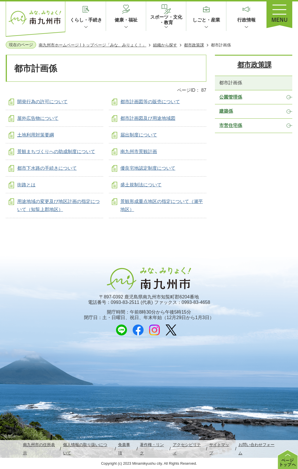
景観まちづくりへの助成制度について (56, 151)
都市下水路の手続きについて (47, 168)
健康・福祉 (126, 19)
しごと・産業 (206, 19)
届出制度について (138, 134)
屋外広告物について (37, 118)
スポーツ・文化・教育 (166, 20)
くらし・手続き (86, 19)
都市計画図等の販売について (150, 101)
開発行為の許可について (42, 101)
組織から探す (165, 45)
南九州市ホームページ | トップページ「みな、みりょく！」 (92, 45)
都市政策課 (194, 45)
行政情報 (246, 19)
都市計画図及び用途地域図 (147, 118)
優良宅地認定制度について (147, 168)
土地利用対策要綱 (35, 134)
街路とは (26, 184)
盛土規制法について (141, 184)
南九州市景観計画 (138, 151)
